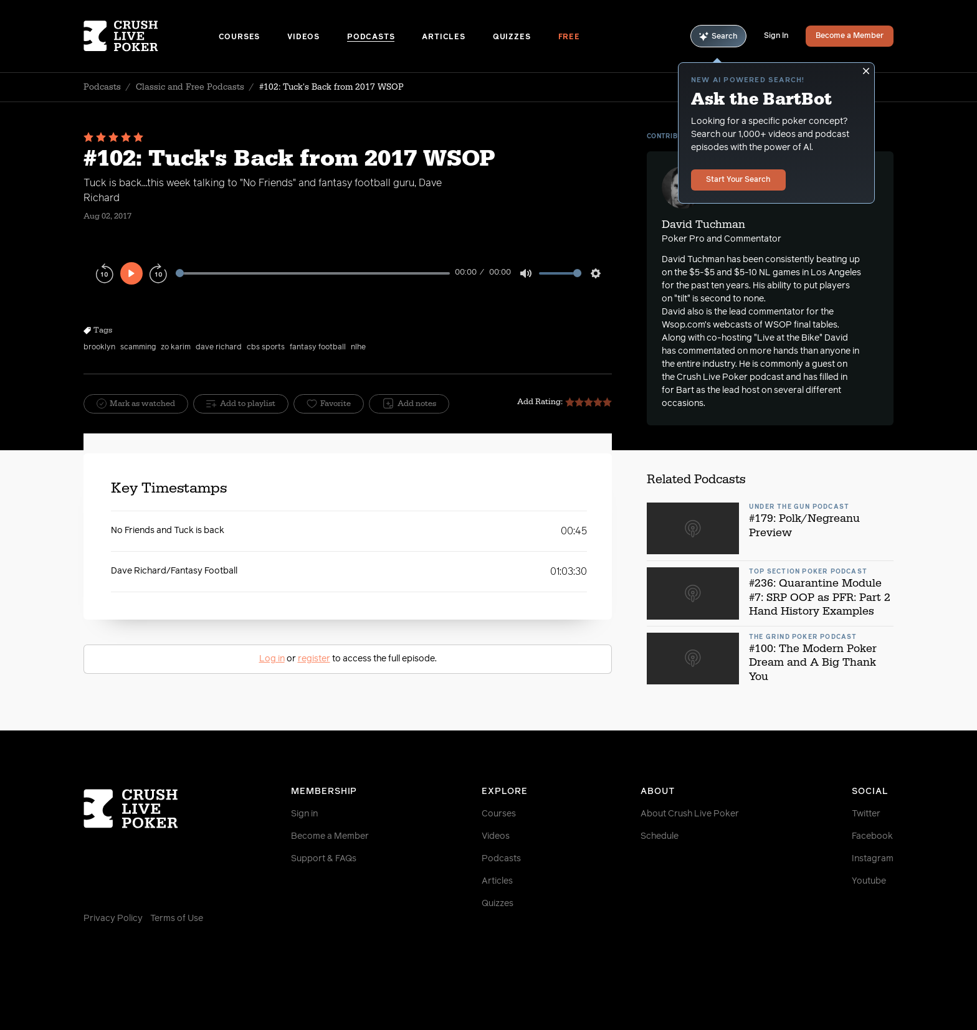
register (314, 658)
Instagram (873, 858)
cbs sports (266, 347)
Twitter (866, 814)
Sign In (776, 36)
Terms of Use (176, 918)
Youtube (869, 881)
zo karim (176, 347)
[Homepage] (151, 36)
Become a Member (850, 36)
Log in (272, 658)
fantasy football (318, 347)
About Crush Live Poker (690, 814)
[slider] (313, 273)
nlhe (358, 347)
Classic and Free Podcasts (190, 87)
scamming (138, 347)
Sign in (304, 814)
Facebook (872, 836)
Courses (239, 37)
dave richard (219, 347)
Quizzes (512, 37)
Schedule (660, 836)
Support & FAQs (323, 858)
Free (569, 37)
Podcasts (370, 37)
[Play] (131, 273)
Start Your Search (738, 180)
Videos (303, 37)
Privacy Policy (113, 918)
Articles (443, 37)
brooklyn (99, 347)
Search (718, 36)
